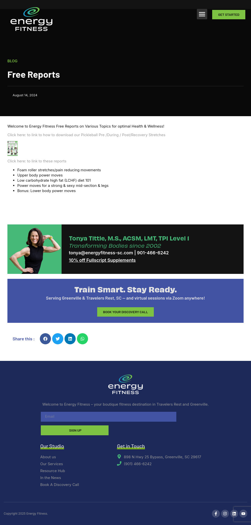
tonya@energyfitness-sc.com (101, 252)
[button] (202, 14)
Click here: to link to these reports (36, 161)
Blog (12, 61)
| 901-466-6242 (151, 252)
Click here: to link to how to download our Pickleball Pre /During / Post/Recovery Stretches (86, 134)
